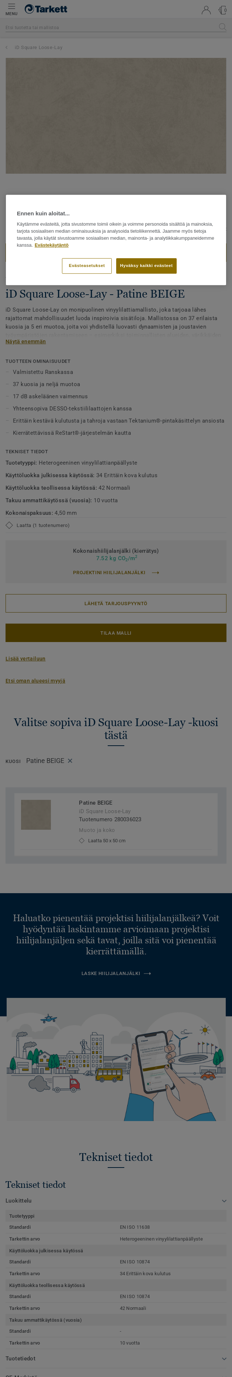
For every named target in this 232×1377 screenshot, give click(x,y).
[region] (116, 240)
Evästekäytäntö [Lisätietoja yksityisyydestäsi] (52, 245)
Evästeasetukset (87, 265)
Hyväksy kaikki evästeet (146, 265)
